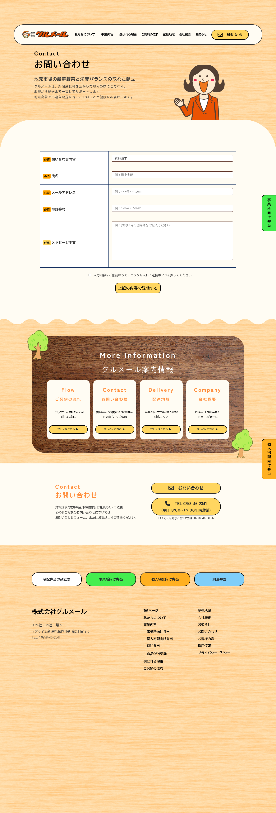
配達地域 (169, 34)
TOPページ (151, 639)
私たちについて (85, 34)
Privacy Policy (152, 722)
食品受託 (157, 682)
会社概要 (185, 34)
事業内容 (107, 34)
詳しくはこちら (68, 458)
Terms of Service (177, 722)
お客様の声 (206, 667)
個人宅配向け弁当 (165, 608)
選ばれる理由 (128, 34)
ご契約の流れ (150, 34)
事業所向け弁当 (111, 608)
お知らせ (201, 34)
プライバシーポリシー (214, 681)
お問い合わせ (230, 34)
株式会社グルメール (59, 641)
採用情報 (204, 675)
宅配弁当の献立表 (56, 608)
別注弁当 (219, 608)
